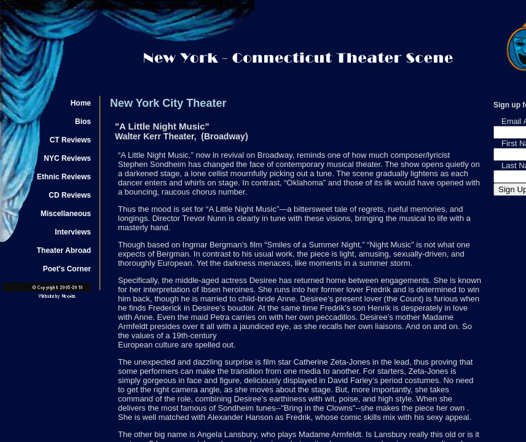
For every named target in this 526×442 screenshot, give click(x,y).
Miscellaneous (66, 213)
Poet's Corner (67, 269)
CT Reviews (70, 140)
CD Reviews (70, 195)
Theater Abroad (64, 250)
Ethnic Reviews (64, 177)
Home (81, 103)
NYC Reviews (67, 158)
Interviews (73, 232)
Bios (83, 121)
